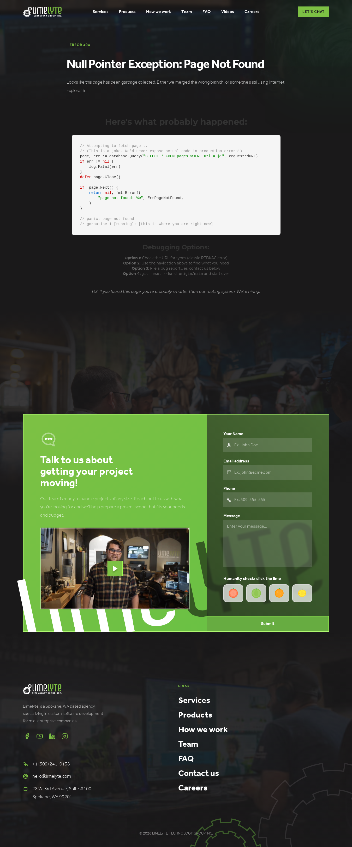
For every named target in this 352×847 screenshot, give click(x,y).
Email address (236, 460)
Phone (229, 488)
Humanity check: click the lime (252, 578)
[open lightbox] (115, 568)
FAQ (186, 758)
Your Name (233, 433)
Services (194, 700)
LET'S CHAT (313, 11)
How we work (203, 729)
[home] (42, 12)
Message (231, 515)
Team (188, 744)
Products (195, 714)
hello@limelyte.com (51, 776)
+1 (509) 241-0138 (51, 763)
